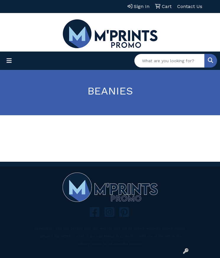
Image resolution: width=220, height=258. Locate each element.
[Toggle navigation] (9, 61)
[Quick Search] (169, 61)
